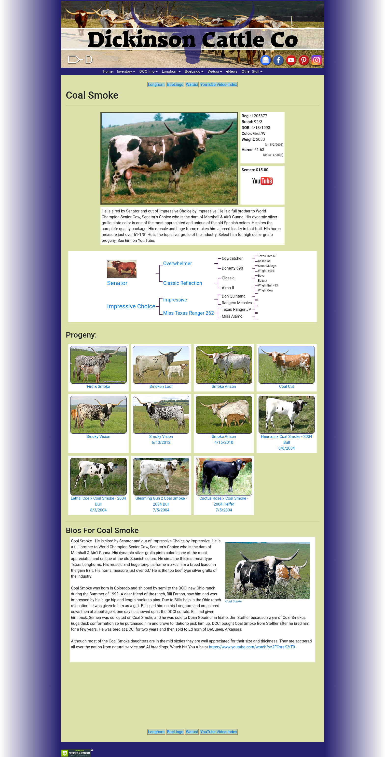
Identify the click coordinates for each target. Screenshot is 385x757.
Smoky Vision (98, 436)
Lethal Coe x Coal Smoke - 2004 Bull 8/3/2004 (98, 504)
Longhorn (169, 71)
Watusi (213, 71)
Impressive (175, 300)
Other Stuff (250, 71)
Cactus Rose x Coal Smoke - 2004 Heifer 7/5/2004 (223, 504)
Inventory (124, 71)
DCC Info (147, 71)
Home (108, 71)
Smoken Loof (161, 386)
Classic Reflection (182, 283)
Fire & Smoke (98, 386)
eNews (231, 71)
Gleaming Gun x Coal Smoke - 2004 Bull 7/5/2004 (161, 504)
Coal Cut (286, 386)
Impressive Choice (131, 306)
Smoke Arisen (224, 386)
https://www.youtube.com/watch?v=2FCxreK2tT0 (252, 647)
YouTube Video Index (218, 84)
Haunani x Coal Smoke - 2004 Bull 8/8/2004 (286, 442)
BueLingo (192, 71)
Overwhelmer (177, 263)
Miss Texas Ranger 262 (188, 313)
